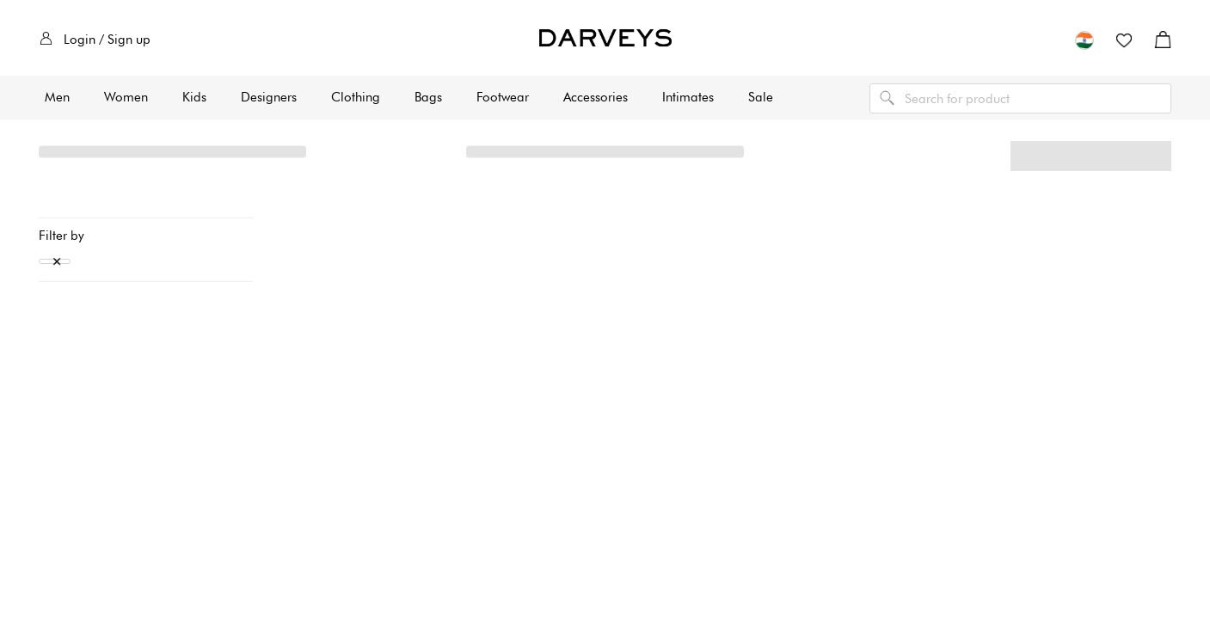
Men (57, 97)
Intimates (688, 97)
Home (56, 160)
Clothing (355, 97)
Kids (194, 97)
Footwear (502, 97)
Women (126, 97)
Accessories (595, 97)
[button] (1084, 40)
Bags (428, 97)
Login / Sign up (95, 39)
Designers (269, 97)
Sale (760, 97)
